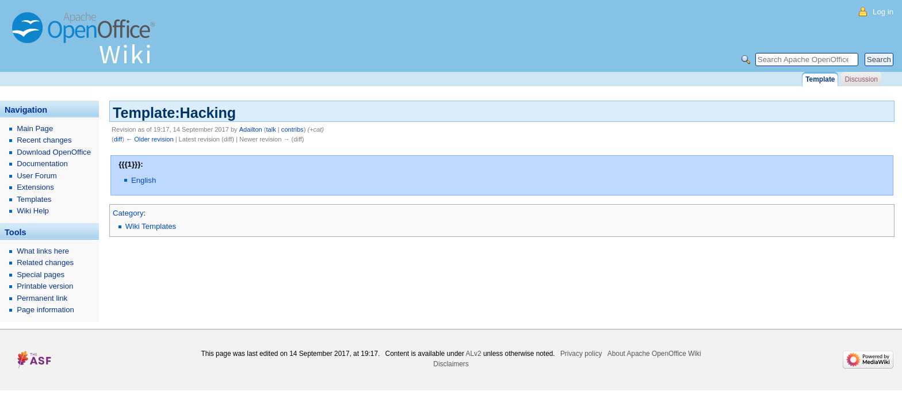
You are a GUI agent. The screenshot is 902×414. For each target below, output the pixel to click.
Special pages (40, 274)
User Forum (37, 175)
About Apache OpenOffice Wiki (654, 354)
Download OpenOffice (54, 152)
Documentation (42, 163)
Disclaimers (450, 364)
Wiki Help (33, 210)
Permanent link (42, 298)
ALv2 (473, 354)
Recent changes (44, 140)
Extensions (35, 187)
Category (128, 213)
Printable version (45, 286)
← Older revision (150, 139)
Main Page (35, 128)
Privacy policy (581, 354)
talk (271, 129)
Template (820, 79)
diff (118, 139)
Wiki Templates (150, 226)
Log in (883, 11)
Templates (34, 199)
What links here (43, 251)
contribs (292, 129)
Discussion (860, 79)
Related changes (45, 262)
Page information (45, 309)
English (143, 180)
